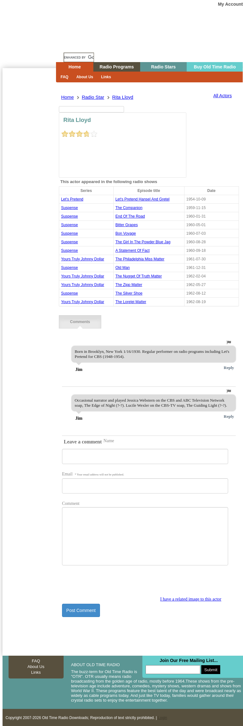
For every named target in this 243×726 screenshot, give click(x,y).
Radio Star (93, 97)
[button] (229, 342)
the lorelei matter (130, 302)
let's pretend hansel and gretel (142, 199)
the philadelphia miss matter (140, 259)
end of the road (130, 216)
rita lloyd (122, 97)
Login (162, 717)
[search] (79, 57)
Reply (229, 367)
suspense (69, 208)
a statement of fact (132, 250)
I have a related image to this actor (190, 598)
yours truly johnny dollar (82, 259)
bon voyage (125, 233)
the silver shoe (128, 293)
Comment (70, 502)
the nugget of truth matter (138, 276)
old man (122, 267)
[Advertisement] (29, 182)
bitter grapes (126, 225)
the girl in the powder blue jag (143, 242)
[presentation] (110, 583)
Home (33, 45)
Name (108, 440)
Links (106, 77)
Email (93, 473)
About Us (84, 77)
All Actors (222, 95)
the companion (128, 208)
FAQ (65, 77)
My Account (230, 4)
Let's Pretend (72, 199)
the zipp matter (128, 285)
